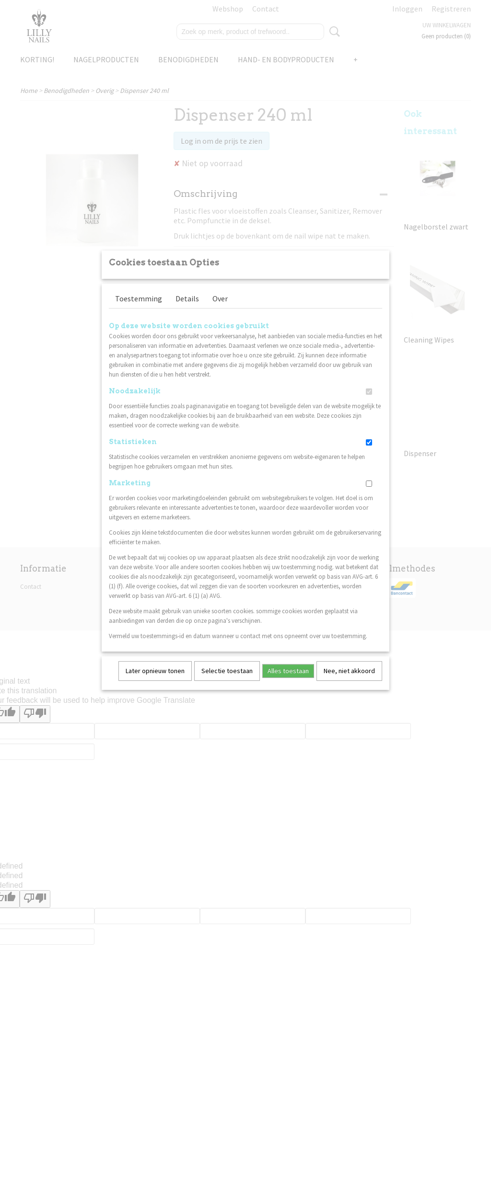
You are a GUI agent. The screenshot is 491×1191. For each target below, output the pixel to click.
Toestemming (138, 311)
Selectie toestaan (227, 683)
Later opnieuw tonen (155, 683)
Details (187, 311)
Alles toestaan (288, 683)
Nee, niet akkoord (349, 683)
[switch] (369, 404)
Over (220, 311)
